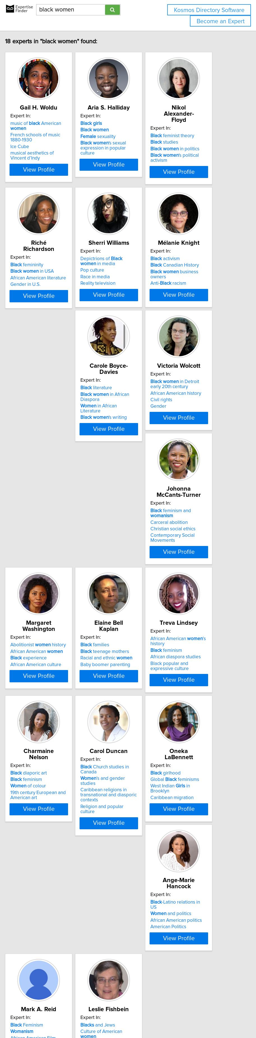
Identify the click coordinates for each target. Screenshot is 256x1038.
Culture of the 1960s (189, 942)
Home (176, 1001)
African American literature (56, 304)
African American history (123, 457)
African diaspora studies (193, 620)
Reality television (115, 315)
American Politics (46, 937)
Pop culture (110, 302)
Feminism (114, 912)
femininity (44, 291)
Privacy (191, 1001)
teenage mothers (122, 608)
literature (44, 446)
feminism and (188, 449)
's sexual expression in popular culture (121, 160)
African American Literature (116, 935)
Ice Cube (37, 158)
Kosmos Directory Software (209, 10)
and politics (48, 924)
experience (46, 614)
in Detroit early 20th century (122, 449)
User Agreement (216, 1001)
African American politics (54, 930)
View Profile (57, 192)
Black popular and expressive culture (187, 629)
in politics (192, 148)
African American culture (53, 621)
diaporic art (46, 757)
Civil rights (109, 464)
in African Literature (46, 467)
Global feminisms (192, 763)
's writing (51, 476)
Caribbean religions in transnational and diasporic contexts (126, 785)
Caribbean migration (189, 781)
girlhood (183, 757)
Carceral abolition (187, 457)
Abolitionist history (56, 601)
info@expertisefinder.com (145, 1001)
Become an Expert (221, 21)
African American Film (121, 925)
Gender (106, 471)
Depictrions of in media (119, 294)
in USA (50, 297)
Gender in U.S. (43, 310)
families (112, 601)
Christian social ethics (190, 464)
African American (54, 608)
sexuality (115, 148)
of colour (46, 770)
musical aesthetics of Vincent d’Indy (50, 168)
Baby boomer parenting (123, 621)
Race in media (113, 309)
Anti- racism (186, 315)
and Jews (185, 912)
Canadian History (192, 297)
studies (182, 142)
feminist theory (190, 135)
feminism (184, 613)
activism (183, 291)
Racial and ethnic (124, 614)
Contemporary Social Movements (190, 474)
